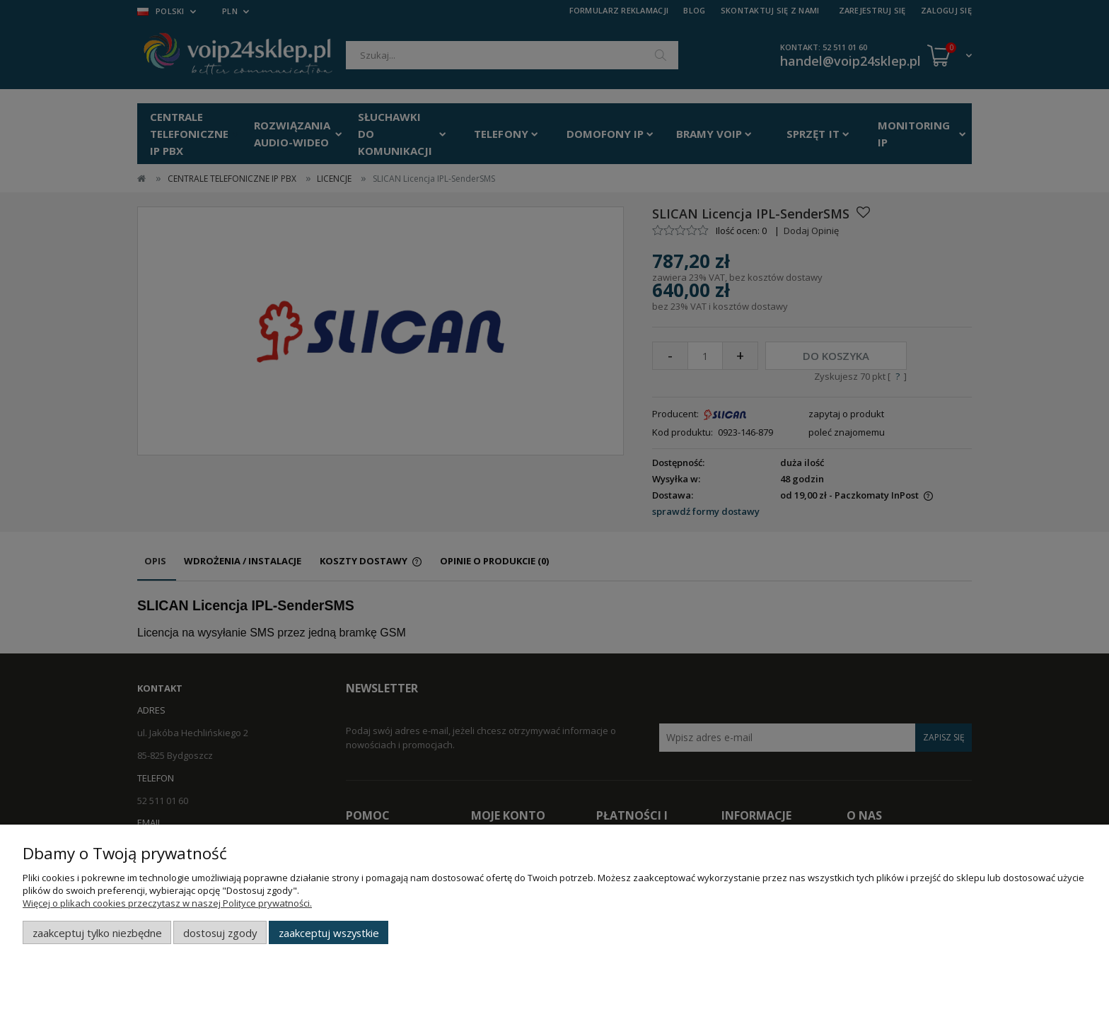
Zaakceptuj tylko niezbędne (97, 933)
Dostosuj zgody (220, 933)
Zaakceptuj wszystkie (329, 933)
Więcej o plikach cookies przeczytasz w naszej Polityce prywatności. (167, 903)
